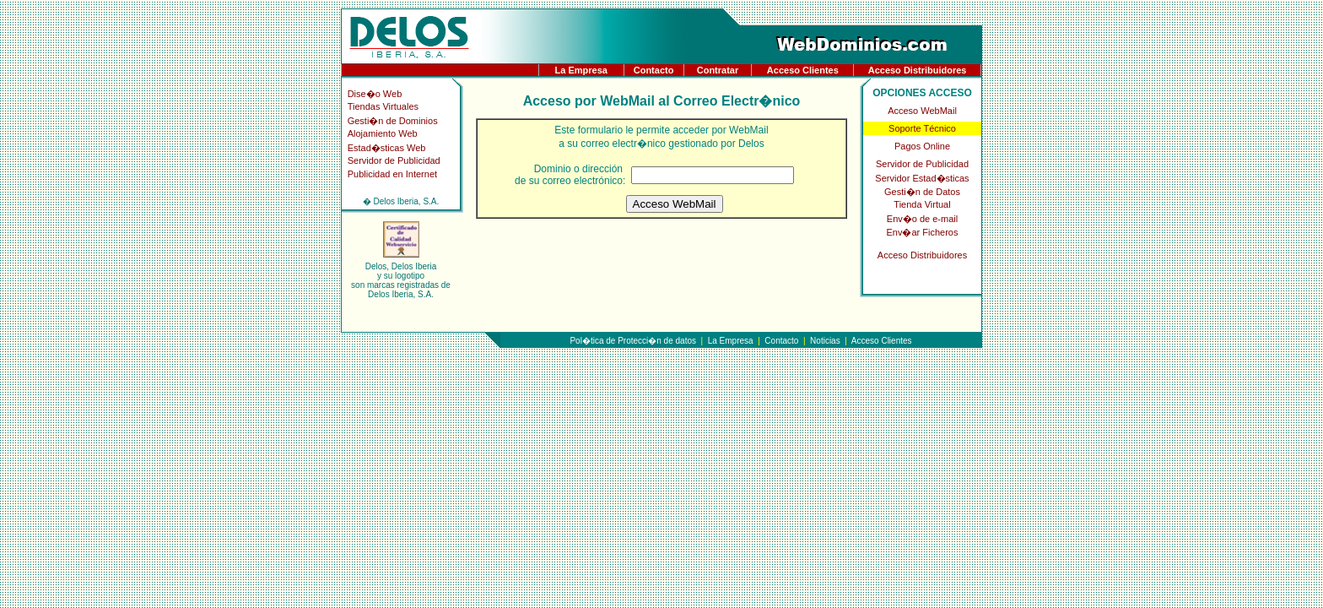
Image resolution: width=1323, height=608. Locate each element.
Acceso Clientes (803, 70)
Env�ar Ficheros (922, 232)
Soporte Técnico (922, 128)
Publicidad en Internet (392, 174)
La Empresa (581, 70)
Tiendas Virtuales (383, 106)
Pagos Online (922, 146)
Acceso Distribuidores (917, 70)
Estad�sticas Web (387, 148)
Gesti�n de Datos (922, 192)
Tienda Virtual (922, 204)
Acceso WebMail (922, 111)
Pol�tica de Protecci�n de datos (633, 340)
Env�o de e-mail (922, 219)
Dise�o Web (375, 94)
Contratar (718, 70)
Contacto (654, 70)
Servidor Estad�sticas (922, 178)
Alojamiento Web (383, 133)
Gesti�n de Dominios (393, 121)
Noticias (825, 340)
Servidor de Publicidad (394, 160)
